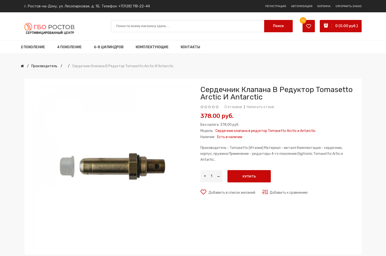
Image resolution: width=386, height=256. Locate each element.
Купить (249, 176)
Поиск (278, 26)
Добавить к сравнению (289, 193)
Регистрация (275, 6)
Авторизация (301, 6)
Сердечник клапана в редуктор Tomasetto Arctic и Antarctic (123, 66)
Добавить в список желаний (231, 193)
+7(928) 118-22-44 (134, 6)
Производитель (44, 66)
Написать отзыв (260, 107)
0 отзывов (233, 107)
